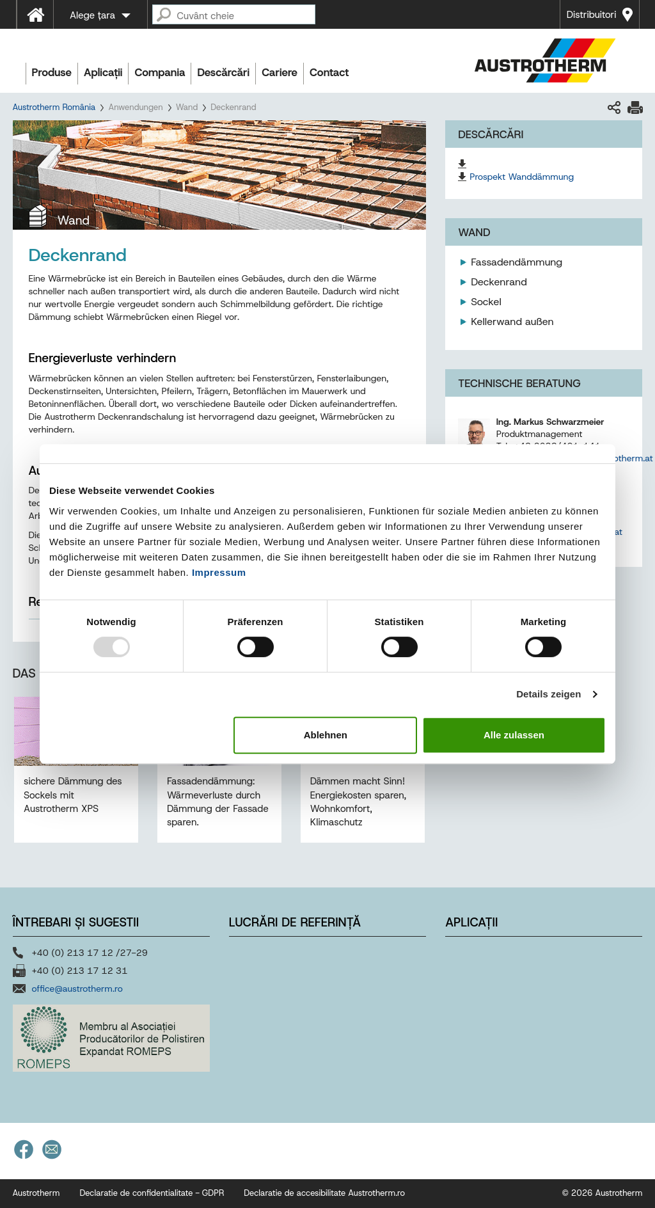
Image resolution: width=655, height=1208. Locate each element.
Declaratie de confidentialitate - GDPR (151, 1193)
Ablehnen (325, 734)
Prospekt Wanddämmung (522, 176)
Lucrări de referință (295, 922)
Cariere (279, 72)
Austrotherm (36, 1193)
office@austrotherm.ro (77, 988)
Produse (52, 72)
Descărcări (223, 72)
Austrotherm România (54, 107)
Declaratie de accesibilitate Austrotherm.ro (324, 1193)
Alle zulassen (514, 734)
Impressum (219, 572)
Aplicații (103, 72)
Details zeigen (548, 693)
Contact (329, 72)
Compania (159, 72)
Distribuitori (592, 14)
